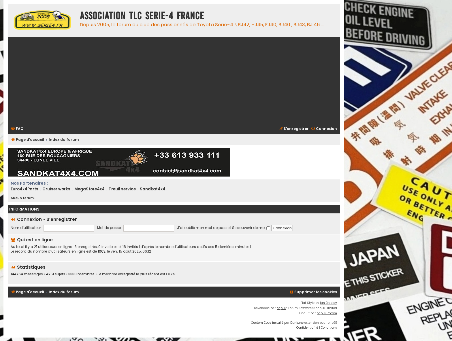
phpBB (281, 308)
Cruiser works (56, 189)
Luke (170, 274)
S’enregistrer (61, 219)
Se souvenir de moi (251, 227)
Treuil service (122, 189)
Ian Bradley (328, 303)
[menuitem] (17, 129)
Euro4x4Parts (24, 189)
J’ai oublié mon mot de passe (203, 227)
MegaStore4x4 (89, 189)
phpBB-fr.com (327, 313)
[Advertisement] (184, 81)
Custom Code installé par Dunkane (277, 323)
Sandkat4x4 (152, 189)
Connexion (29, 219)
